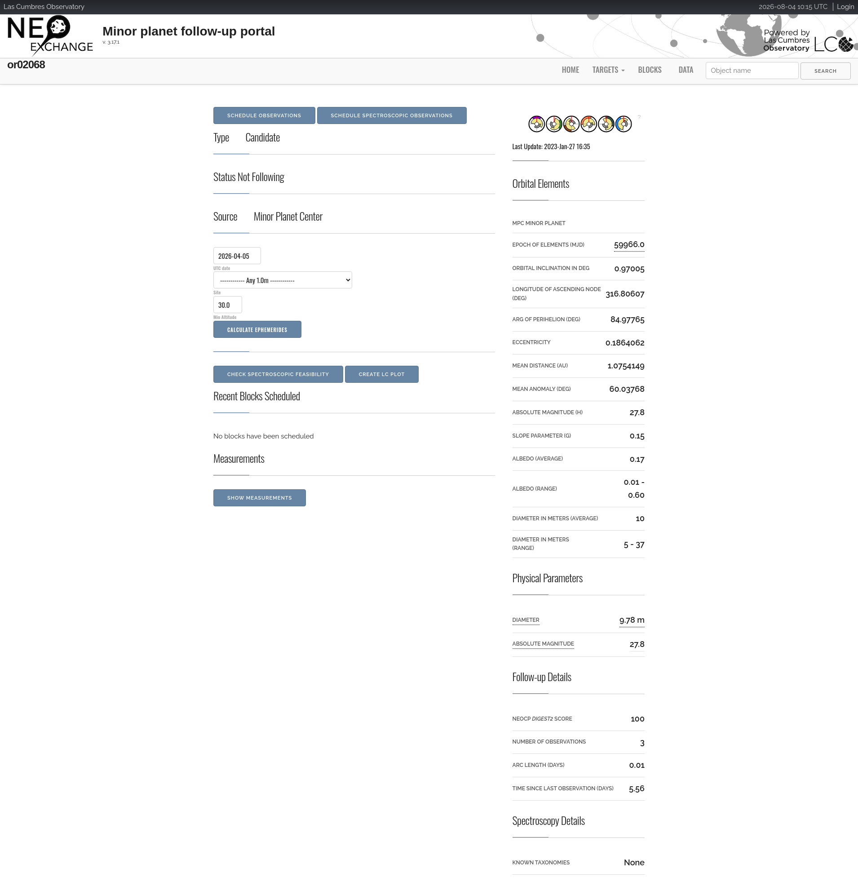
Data (686, 69)
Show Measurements (259, 498)
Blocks (649, 69)
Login (845, 7)
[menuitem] (826, 71)
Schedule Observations (264, 116)
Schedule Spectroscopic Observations (392, 116)
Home (570, 69)
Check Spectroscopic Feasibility (278, 374)
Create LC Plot (382, 374)
